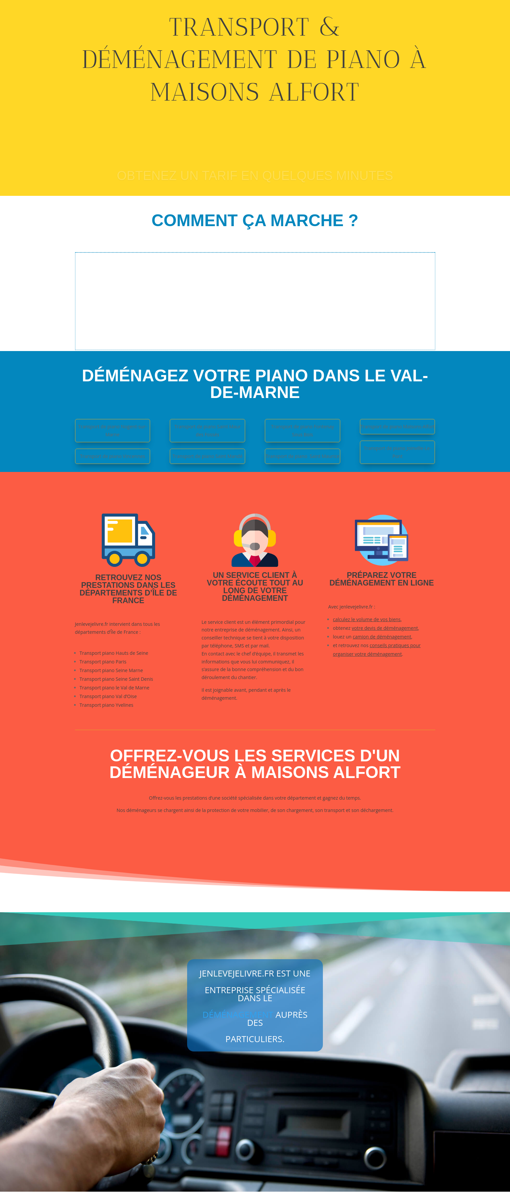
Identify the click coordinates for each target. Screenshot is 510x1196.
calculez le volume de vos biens (367, 621)
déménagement (237, 1019)
